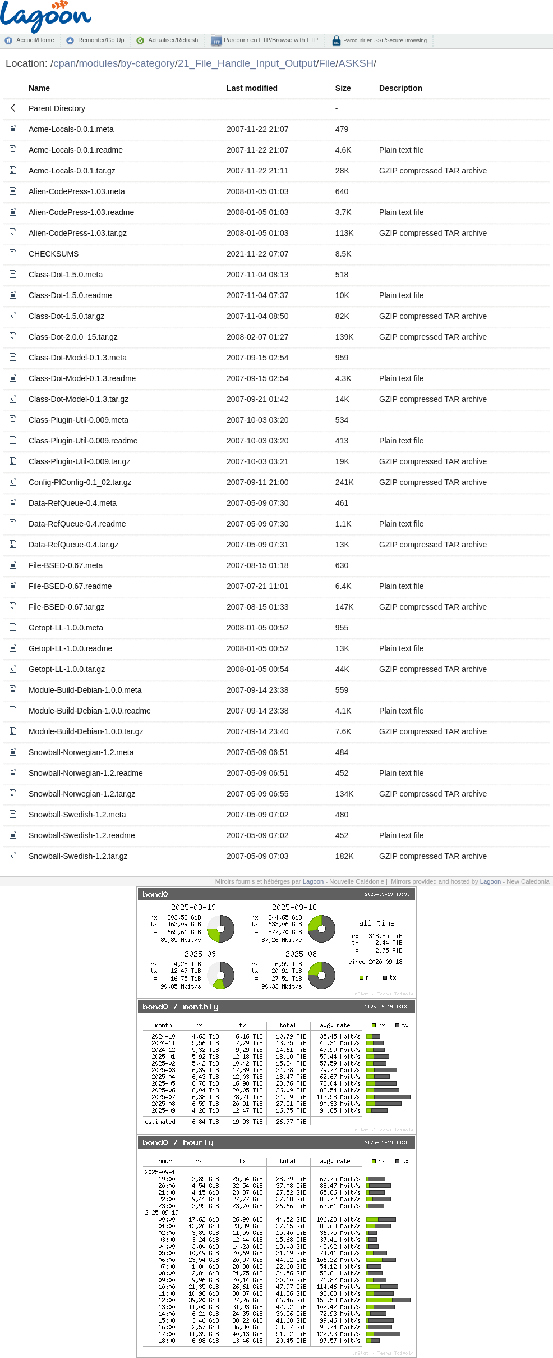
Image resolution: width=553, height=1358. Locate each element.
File (327, 63)
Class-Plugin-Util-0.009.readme (83, 440)
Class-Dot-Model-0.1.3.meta (78, 357)
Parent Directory (57, 108)
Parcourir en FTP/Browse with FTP (270, 39)
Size (343, 88)
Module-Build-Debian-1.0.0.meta (85, 689)
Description (400, 88)
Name (39, 88)
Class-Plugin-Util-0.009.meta (78, 419)
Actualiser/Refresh (173, 39)
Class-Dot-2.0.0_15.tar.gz (73, 336)
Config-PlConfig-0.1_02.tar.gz (80, 482)
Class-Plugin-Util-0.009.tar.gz (79, 461)
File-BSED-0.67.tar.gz (66, 606)
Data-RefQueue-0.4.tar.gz (73, 544)
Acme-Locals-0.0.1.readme (76, 149)
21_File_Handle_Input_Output (247, 63)
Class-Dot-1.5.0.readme (70, 295)
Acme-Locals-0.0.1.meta (71, 129)
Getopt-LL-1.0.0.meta (66, 627)
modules (98, 63)
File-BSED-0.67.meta (66, 565)
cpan (64, 63)
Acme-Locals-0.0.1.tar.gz (72, 170)
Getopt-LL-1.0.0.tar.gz (67, 669)
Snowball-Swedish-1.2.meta (77, 814)
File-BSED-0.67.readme (70, 586)
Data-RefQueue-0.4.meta (73, 503)
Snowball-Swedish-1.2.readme (82, 835)
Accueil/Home (35, 39)
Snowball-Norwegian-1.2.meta (81, 752)
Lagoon (313, 881)
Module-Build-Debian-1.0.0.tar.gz (86, 731)
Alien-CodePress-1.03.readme (81, 212)
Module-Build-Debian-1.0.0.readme (90, 710)
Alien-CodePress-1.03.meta (77, 191)
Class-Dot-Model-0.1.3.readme (82, 378)
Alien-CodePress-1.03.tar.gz (78, 232)
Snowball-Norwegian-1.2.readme (86, 773)
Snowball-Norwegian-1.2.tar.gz (82, 793)
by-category (148, 63)
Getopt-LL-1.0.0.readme (70, 648)
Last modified (252, 88)
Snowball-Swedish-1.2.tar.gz (78, 856)
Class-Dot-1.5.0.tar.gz (66, 316)
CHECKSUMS (54, 253)
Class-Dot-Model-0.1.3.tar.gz (78, 399)
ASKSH (356, 63)
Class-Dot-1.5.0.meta (66, 274)
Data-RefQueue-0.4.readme (77, 523)
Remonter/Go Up (101, 39)
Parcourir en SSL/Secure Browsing (384, 40)
